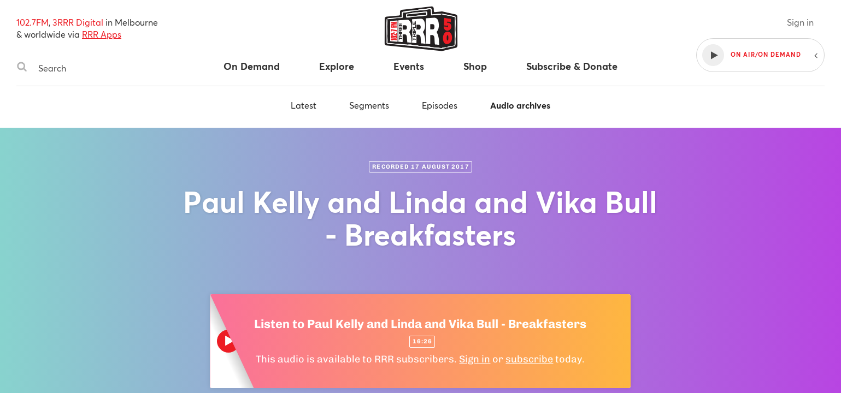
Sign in (800, 22)
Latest (303, 105)
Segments (369, 105)
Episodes (439, 105)
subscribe (529, 359)
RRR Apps (101, 34)
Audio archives (520, 105)
